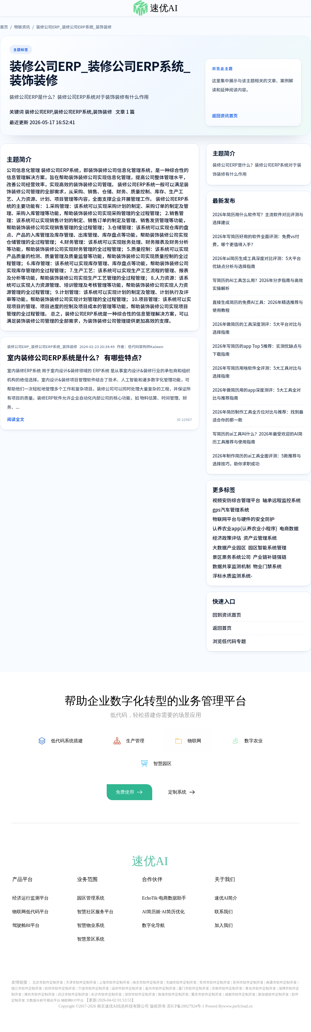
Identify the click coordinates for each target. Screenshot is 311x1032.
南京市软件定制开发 (148, 982)
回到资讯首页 (227, 614)
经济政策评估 (227, 537)
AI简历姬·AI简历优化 (163, 911)
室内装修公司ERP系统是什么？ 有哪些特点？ (76, 357)
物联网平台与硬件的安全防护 (244, 519)
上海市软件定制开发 (114, 982)
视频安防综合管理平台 (236, 500)
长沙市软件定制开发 (106, 994)
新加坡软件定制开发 (273, 994)
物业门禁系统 (267, 566)
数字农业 (253, 740)
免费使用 (125, 792)
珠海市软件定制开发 (173, 994)
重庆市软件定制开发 (206, 994)
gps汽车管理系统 (231, 509)
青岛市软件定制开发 (260, 988)
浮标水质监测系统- (232, 575)
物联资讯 (22, 27)
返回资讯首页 (225, 115)
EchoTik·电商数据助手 (164, 898)
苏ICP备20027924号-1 (185, 1006)
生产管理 (135, 740)
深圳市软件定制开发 (140, 994)
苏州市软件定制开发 (248, 982)
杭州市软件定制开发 (60, 988)
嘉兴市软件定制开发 (160, 988)
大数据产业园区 (229, 547)
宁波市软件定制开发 (93, 988)
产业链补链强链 (269, 556)
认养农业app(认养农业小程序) (245, 528)
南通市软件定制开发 (281, 982)
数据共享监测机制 (232, 566)
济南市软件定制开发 (227, 988)
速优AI (164, 8)
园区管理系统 (90, 898)
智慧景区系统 (90, 939)
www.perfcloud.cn (237, 1006)
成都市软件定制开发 (240, 994)
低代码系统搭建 (67, 740)
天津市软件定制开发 (81, 982)
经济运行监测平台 (30, 898)
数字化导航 (153, 925)
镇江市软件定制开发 (26, 988)
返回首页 (222, 627)
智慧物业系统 (90, 925)
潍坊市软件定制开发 (39, 994)
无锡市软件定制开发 (181, 982)
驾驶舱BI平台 (26, 925)
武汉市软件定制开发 (73, 994)
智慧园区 (162, 763)
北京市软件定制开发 (47, 982)
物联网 (194, 740)
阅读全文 (15, 419)
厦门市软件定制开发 (193, 988)
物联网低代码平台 (30, 911)
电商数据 (288, 528)
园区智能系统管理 (267, 547)
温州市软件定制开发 (127, 988)
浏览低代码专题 (229, 641)
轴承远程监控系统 (282, 500)
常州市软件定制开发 (214, 982)
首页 (4, 27)
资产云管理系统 (260, 537)
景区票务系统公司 (232, 556)
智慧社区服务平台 (95, 911)
